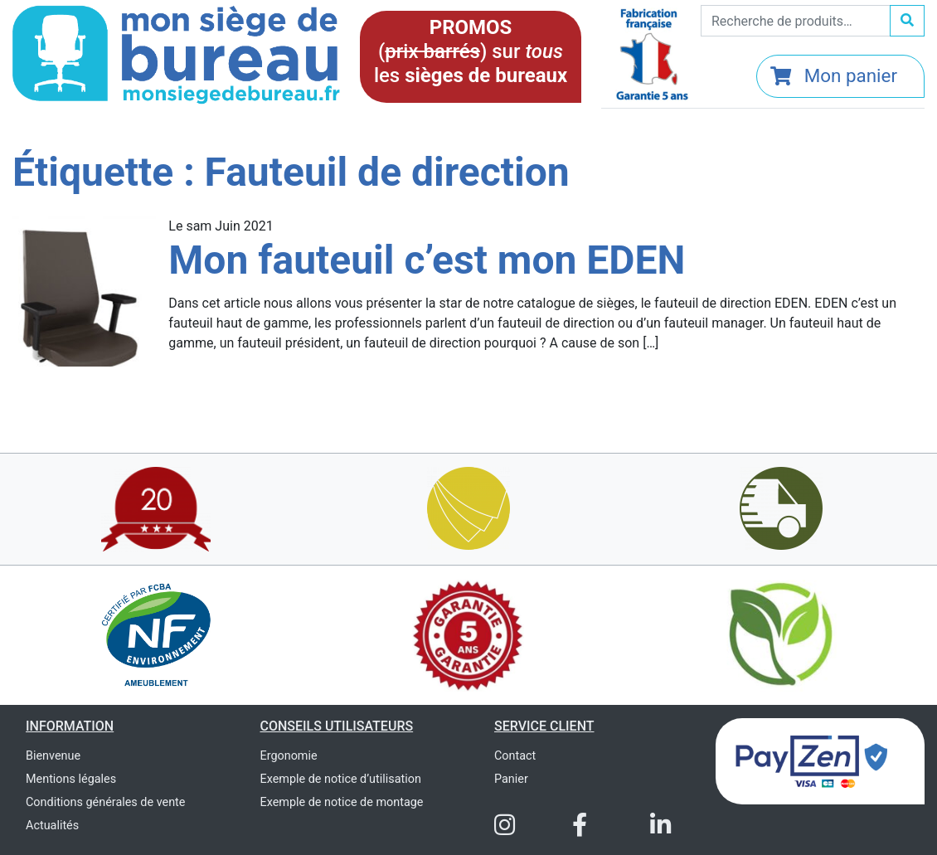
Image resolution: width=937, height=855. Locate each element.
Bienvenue (53, 756)
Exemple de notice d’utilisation (340, 779)
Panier (511, 779)
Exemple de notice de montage (342, 802)
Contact (515, 756)
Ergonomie (289, 756)
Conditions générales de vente (105, 802)
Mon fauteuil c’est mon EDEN (426, 260)
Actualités (52, 826)
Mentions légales (71, 779)
